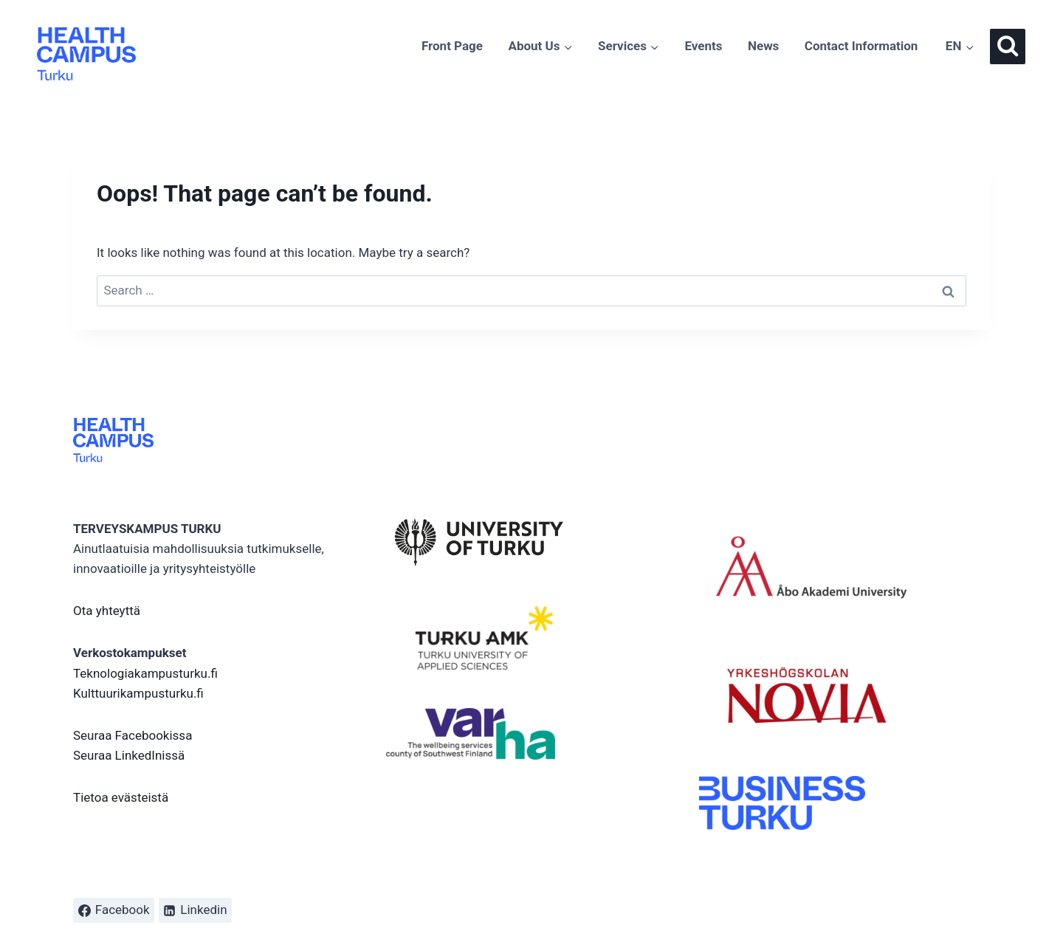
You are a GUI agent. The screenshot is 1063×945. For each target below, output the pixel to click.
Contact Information (861, 45)
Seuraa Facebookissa (132, 735)
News (763, 45)
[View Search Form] (1007, 46)
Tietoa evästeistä (120, 797)
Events (703, 45)
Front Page (452, 45)
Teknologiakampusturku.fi (145, 673)
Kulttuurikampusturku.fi (138, 693)
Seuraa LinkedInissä (129, 755)
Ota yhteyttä (106, 610)
